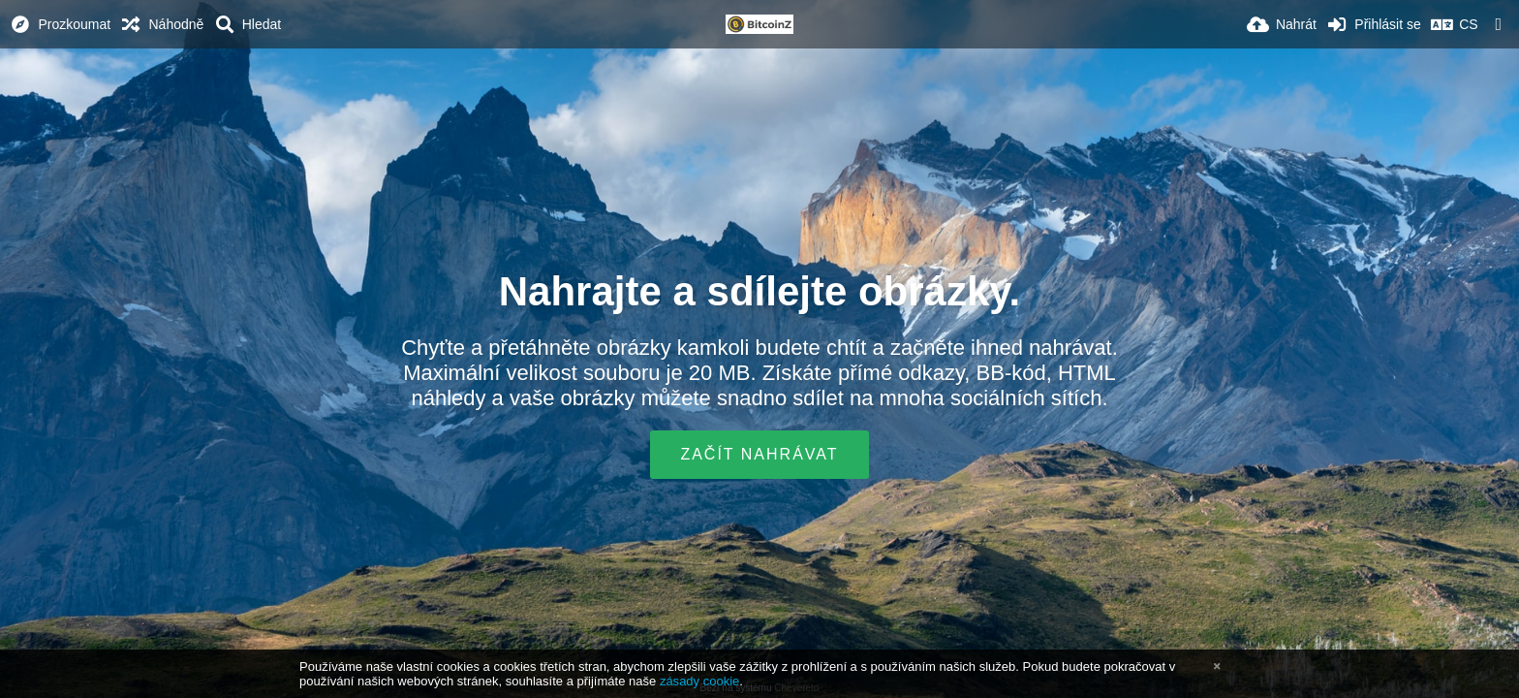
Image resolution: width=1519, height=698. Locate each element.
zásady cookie (699, 681)
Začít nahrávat (759, 454)
